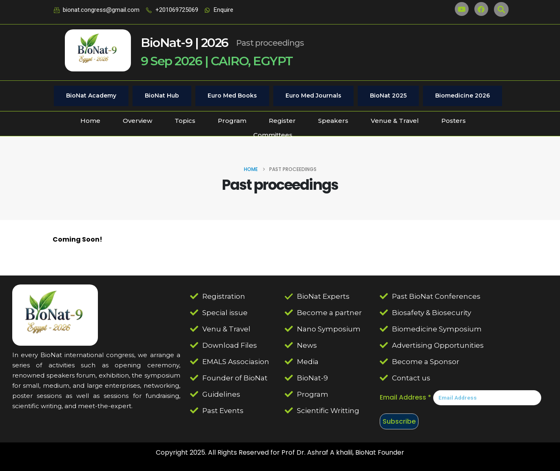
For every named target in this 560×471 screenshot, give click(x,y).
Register (282, 120)
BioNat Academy (91, 95)
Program (232, 120)
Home (90, 120)
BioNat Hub (162, 95)
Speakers (333, 120)
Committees (272, 135)
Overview (137, 120)
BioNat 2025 (388, 95)
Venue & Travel (395, 120)
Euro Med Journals (313, 95)
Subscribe (399, 421)
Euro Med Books (232, 95)
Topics (185, 120)
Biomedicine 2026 (462, 95)
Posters (453, 120)
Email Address (405, 397)
